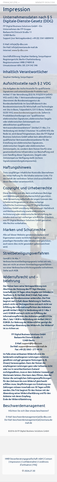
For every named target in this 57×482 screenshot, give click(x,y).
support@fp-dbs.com (32, 343)
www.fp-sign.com (45, 2)
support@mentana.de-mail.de (33, 346)
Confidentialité (29, 461)
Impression (15, 461)
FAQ (35, 464)
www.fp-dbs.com (20, 50)
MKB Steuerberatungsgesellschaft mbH (24, 458)
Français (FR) (11, 2)
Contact (48, 458)
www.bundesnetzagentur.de (27, 112)
